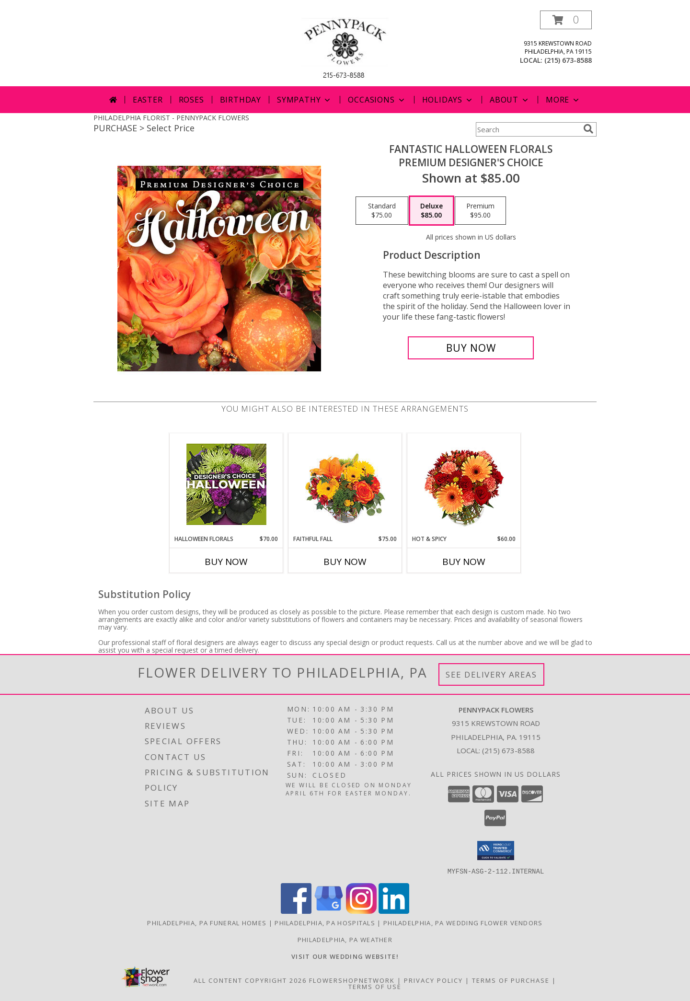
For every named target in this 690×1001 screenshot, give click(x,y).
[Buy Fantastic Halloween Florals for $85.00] (471, 347)
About (510, 99)
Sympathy (304, 99)
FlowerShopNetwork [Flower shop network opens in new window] (352, 980)
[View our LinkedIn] (394, 910)
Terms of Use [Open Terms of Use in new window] (375, 986)
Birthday (240, 99)
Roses (191, 99)
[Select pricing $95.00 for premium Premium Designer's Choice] (480, 211)
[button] (566, 20)
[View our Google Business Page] (328, 910)
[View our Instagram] (361, 910)
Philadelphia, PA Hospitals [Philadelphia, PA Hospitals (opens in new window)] (325, 922)
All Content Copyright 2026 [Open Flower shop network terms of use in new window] (250, 980)
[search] (588, 129)
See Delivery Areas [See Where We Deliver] (491, 674)
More (563, 99)
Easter (148, 99)
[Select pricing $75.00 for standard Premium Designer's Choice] (382, 211)
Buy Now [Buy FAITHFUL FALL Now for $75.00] (345, 561)
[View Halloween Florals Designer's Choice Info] (226, 484)
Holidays (448, 99)
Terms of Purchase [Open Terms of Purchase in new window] (511, 980)
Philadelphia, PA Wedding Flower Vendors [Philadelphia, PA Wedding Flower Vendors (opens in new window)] (463, 922)
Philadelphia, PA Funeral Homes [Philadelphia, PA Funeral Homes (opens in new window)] (206, 922)
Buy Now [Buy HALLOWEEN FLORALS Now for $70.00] (226, 561)
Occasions (377, 99)
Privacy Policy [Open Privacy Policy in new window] (433, 980)
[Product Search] (527, 129)
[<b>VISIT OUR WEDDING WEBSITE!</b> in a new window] (345, 956)
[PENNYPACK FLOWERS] (345, 48)
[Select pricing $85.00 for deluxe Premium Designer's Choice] (431, 211)
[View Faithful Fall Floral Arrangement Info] (345, 484)
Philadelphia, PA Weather (345, 939)
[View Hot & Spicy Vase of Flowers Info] (464, 484)
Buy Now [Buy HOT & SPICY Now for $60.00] (463, 561)
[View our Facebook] (296, 910)
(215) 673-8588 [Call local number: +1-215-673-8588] (568, 60)
